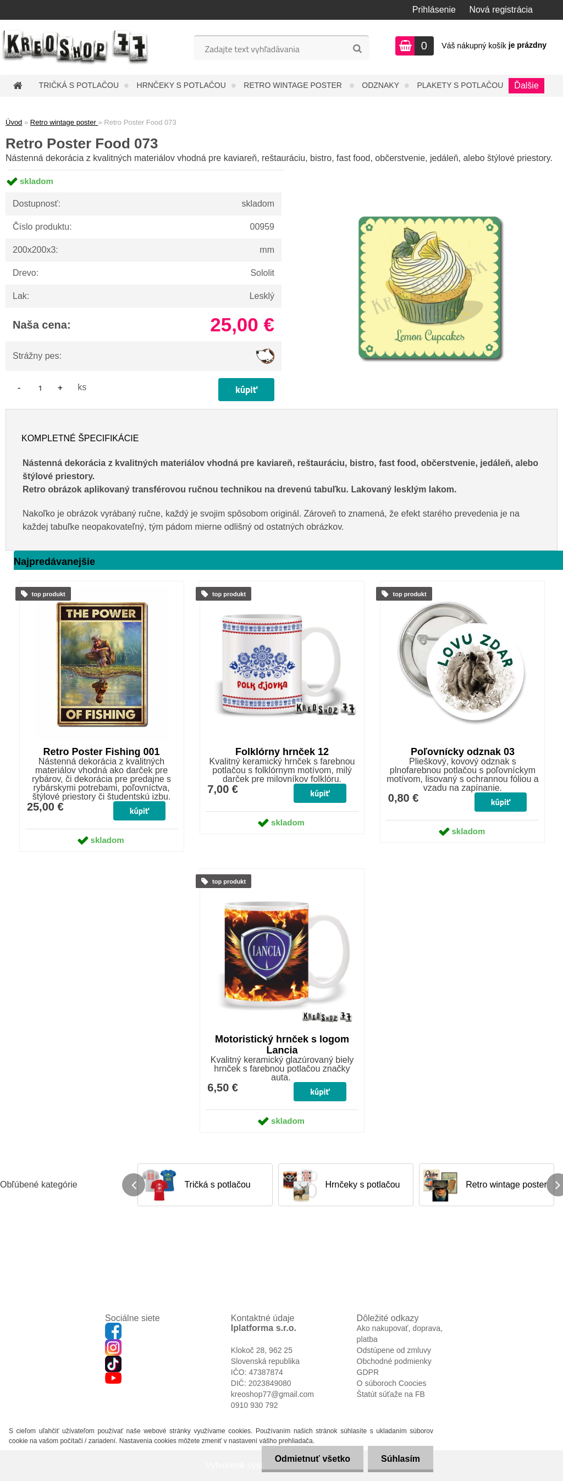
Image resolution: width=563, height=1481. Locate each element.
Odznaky (380, 85)
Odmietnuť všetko (310, 1458)
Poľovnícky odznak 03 (463, 751)
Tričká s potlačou (79, 85)
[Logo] (75, 47)
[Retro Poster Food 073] (429, 170)
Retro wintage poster (294, 85)
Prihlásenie (434, 9)
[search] (357, 48)
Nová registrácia (501, 9)
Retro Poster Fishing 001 (101, 751)
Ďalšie (526, 85)
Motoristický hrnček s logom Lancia (282, 1045)
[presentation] (133, 1184)
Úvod (13, 122)
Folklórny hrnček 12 (282, 751)
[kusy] (40, 387)
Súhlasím (400, 1458)
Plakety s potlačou (460, 85)
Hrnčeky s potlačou (181, 85)
